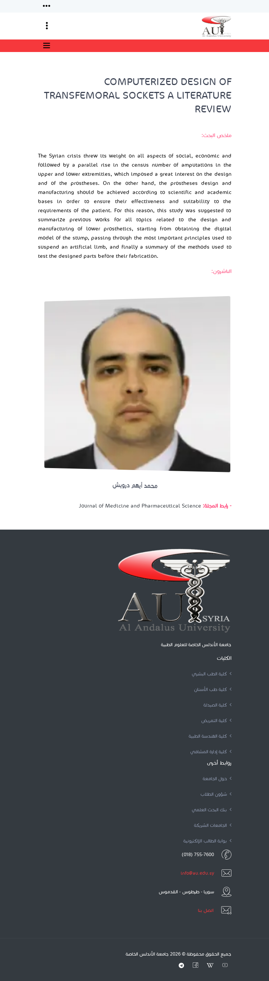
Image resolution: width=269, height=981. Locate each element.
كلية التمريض (216, 720)
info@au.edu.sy (197, 873)
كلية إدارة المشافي (210, 751)
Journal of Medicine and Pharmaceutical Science (140, 506)
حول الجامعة (217, 778)
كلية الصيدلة (217, 705)
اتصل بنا (206, 910)
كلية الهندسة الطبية (210, 736)
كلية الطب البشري (211, 674)
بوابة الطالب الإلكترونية (207, 841)
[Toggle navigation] (46, 6)
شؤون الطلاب (215, 794)
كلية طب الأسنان (212, 689)
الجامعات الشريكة (212, 825)
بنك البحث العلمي (211, 809)
